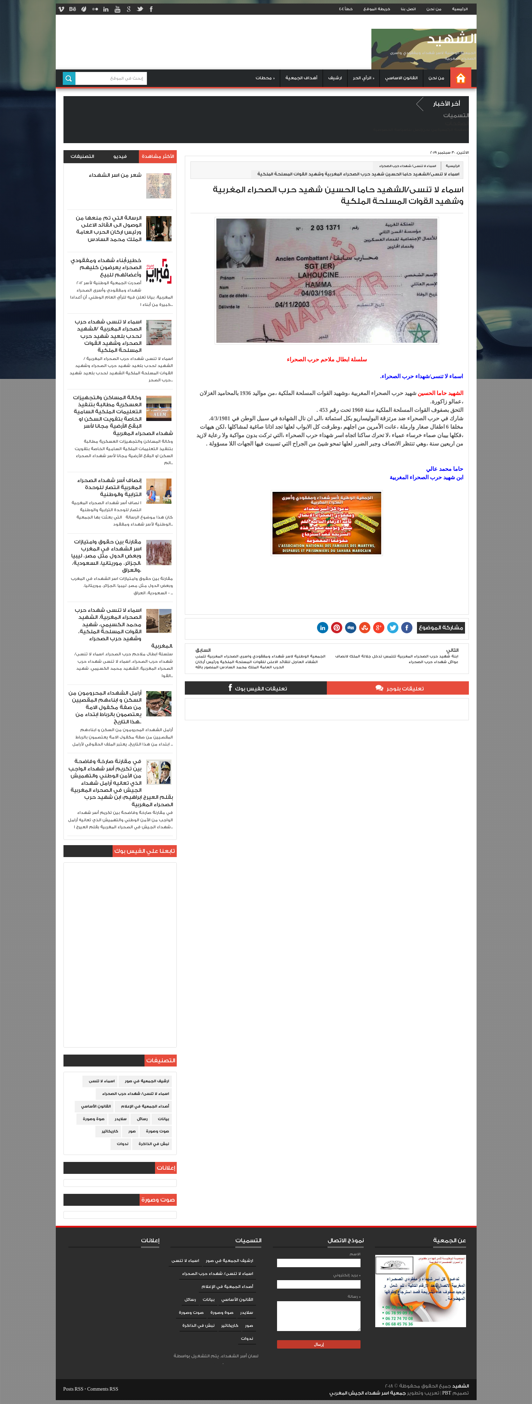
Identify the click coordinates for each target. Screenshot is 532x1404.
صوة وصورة (94, 1119)
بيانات (163, 1119)
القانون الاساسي (401, 78)
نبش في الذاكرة (154, 1144)
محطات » (265, 78)
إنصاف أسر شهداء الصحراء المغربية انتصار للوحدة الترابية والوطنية (109, 487)
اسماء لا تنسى (102, 1081)
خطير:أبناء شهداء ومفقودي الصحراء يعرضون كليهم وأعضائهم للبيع (105, 267)
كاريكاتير (110, 1131)
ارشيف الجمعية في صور (147, 1081)
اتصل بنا (408, 9)
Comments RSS (103, 1389)
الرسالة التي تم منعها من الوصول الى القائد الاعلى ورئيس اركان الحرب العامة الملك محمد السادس (108, 228)
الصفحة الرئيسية (453, 130)
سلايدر (121, 1119)
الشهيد (451, 39)
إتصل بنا (414, 130)
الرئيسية (460, 9)
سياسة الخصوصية (390, 130)
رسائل (142, 1119)
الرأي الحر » (363, 78)
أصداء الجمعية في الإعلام (145, 1106)
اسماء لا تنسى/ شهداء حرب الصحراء (407, 165)
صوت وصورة (157, 1131)
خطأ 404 (346, 9)
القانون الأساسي (96, 1106)
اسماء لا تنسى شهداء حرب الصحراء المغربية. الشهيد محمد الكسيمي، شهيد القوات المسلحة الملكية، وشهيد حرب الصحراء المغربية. (124, 628)
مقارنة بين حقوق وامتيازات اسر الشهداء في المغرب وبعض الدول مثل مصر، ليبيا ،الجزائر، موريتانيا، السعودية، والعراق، (106, 556)
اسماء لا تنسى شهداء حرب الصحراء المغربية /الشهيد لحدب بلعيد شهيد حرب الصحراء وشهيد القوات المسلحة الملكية (108, 336)
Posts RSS (73, 1389)
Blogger (215, 1362)
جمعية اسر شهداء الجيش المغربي (367, 1393)
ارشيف (335, 78)
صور (132, 1131)
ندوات (122, 1144)
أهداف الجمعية (301, 78)
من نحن (434, 9)
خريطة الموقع (376, 9)
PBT (447, 1393)
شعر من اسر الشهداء (115, 175)
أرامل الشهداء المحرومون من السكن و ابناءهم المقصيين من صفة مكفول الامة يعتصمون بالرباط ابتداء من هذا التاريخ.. (104, 707)
